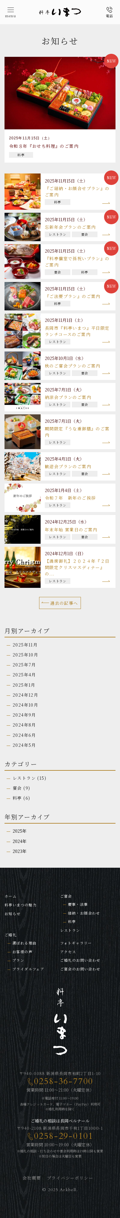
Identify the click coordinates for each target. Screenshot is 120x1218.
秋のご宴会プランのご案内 (72, 366)
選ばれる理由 (24, 942)
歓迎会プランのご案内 (68, 466)
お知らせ (13, 913)
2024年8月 (24, 725)
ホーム (11, 896)
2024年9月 (24, 715)
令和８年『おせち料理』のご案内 (43, 146)
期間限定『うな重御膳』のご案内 (77, 432)
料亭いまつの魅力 (21, 904)
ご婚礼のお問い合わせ (80, 960)
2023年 (19, 851)
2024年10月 (25, 705)
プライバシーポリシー (70, 1178)
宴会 (17, 788)
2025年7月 (24, 665)
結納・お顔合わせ (84, 912)
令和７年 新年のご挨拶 (70, 498)
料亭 (17, 798)
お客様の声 (22, 951)
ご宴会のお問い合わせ (80, 968)
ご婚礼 (11, 934)
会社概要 (32, 1178)
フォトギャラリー (76, 942)
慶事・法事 (78, 904)
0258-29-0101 (64, 1136)
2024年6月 (24, 735)
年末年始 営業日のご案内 (71, 529)
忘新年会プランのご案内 (70, 227)
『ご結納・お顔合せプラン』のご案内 (77, 191)
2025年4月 (24, 675)
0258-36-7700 (64, 1081)
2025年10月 (25, 655)
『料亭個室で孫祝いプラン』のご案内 (77, 261)
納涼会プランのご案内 (68, 397)
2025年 (19, 831)
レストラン (24, 778)
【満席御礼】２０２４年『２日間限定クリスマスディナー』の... (77, 567)
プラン (18, 960)
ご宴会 (66, 896)
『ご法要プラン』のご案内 (72, 296)
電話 (109, 16)
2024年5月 (24, 745)
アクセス (68, 951)
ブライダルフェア (28, 968)
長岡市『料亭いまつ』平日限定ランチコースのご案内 (77, 331)
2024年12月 (25, 695)
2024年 (19, 841)
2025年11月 (25, 645)
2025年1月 (24, 685)
